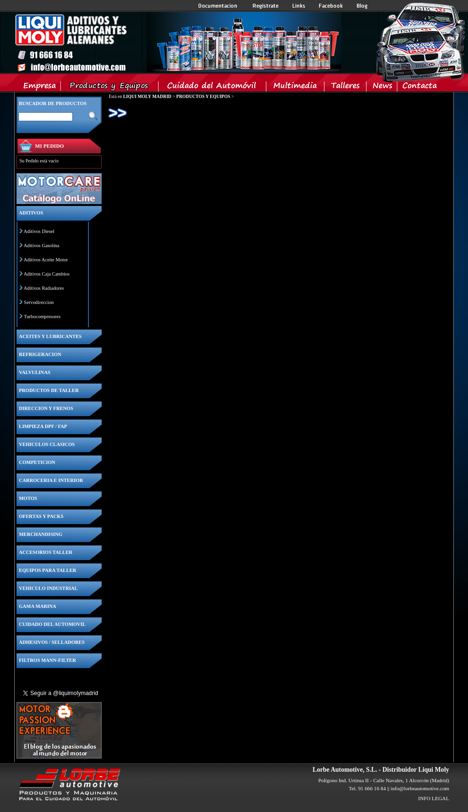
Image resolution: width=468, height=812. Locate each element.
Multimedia (296, 87)
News (382, 87)
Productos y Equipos (110, 87)
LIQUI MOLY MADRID (147, 96)
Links (299, 5)
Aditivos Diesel (39, 231)
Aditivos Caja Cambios (46, 274)
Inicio (177, 42)
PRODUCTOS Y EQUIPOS (203, 96)
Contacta (419, 87)
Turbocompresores (42, 316)
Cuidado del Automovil (213, 87)
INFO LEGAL (433, 798)
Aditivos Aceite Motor (46, 259)
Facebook (331, 5)
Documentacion (219, 5)
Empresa (40, 87)
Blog (362, 5)
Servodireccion (39, 302)
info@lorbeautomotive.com (419, 788)
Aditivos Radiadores (44, 288)
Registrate (265, 5)
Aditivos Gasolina (41, 245)
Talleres (346, 87)
